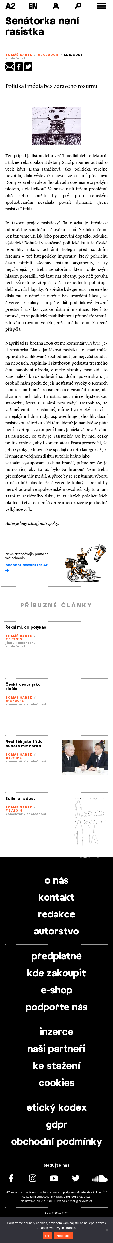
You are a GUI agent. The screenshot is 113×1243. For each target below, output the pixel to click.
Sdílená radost (20, 798)
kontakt (56, 898)
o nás (57, 881)
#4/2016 (14, 758)
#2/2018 (14, 810)
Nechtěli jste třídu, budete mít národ (24, 743)
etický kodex (56, 1108)
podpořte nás (57, 1007)
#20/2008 (48, 55)
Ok (47, 1236)
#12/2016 (14, 701)
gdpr (56, 1125)
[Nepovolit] (106, 1229)
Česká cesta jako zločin (23, 686)
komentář (24, 643)
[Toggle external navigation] (101, 6)
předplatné (57, 957)
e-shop (56, 990)
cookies (57, 1083)
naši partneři (56, 1049)
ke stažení (56, 1066)
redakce (56, 915)
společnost (15, 58)
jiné (8, 643)
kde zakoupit (56, 973)
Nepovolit (63, 1236)
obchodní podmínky (56, 1142)
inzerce (56, 1032)
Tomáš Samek (18, 55)
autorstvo (56, 932)
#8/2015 (13, 639)
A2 (10, 6)
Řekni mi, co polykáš (25, 627)
